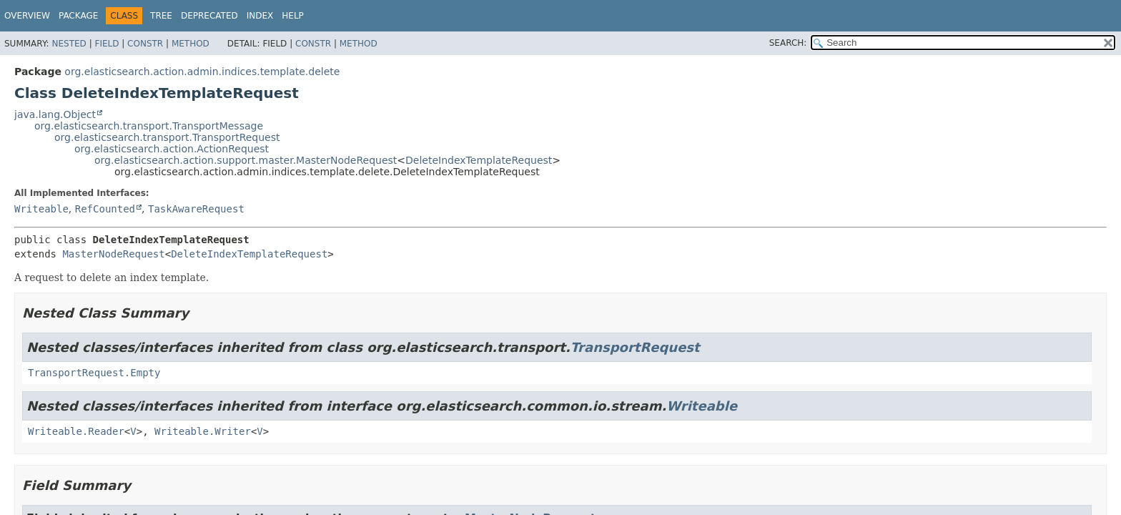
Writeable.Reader (76, 431)
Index (260, 16)
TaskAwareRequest (196, 209)
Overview (27, 16)
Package (78, 16)
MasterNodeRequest (113, 254)
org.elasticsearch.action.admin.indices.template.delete (202, 71)
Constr (145, 44)
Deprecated (209, 16)
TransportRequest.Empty (94, 372)
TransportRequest (635, 347)
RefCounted (105, 209)
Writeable (41, 209)
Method (190, 44)
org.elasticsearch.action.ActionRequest (171, 148)
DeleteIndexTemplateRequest (478, 160)
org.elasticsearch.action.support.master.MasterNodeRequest (245, 160)
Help (293, 16)
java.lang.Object (55, 114)
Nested (68, 44)
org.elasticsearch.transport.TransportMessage (148, 126)
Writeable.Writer (202, 431)
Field (106, 44)
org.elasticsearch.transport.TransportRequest (167, 137)
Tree (161, 16)
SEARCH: (788, 43)
